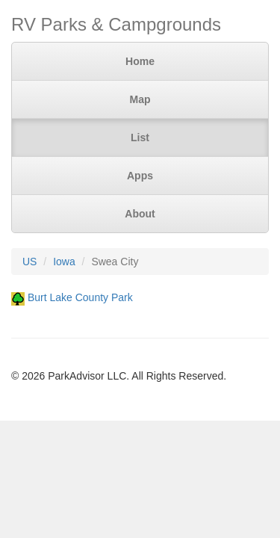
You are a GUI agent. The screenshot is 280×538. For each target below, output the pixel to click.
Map (140, 99)
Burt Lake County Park (80, 297)
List (140, 137)
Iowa (64, 262)
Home (140, 61)
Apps (140, 176)
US (29, 262)
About (140, 214)
